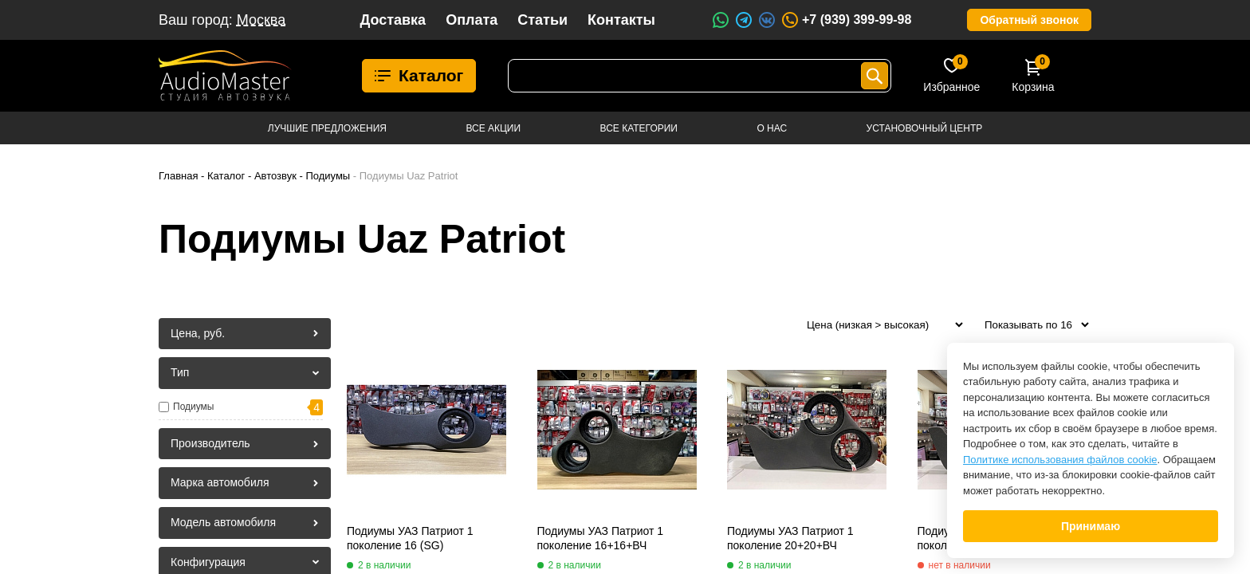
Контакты (621, 20)
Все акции (493, 128)
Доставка (393, 20)
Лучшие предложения (327, 128)
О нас (772, 128)
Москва (261, 20)
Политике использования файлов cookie (1060, 460)
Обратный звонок (1029, 20)
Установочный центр (925, 128)
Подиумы (193, 406)
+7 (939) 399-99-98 (845, 19)
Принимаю (1090, 526)
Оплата (471, 20)
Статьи (542, 20)
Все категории (639, 128)
